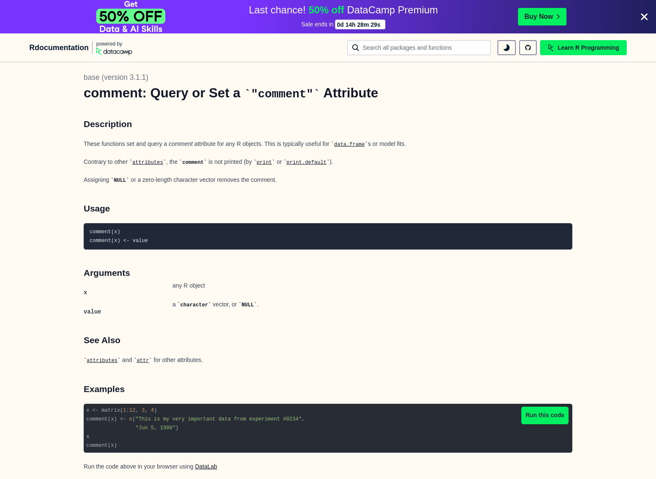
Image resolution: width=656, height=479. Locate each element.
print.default (307, 163)
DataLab (206, 466)
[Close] (644, 16)
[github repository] (528, 47)
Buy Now (542, 16)
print (264, 163)
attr (143, 361)
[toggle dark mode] (506, 47)
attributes (147, 163)
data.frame (349, 145)
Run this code (544, 415)
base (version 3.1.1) (116, 77)
